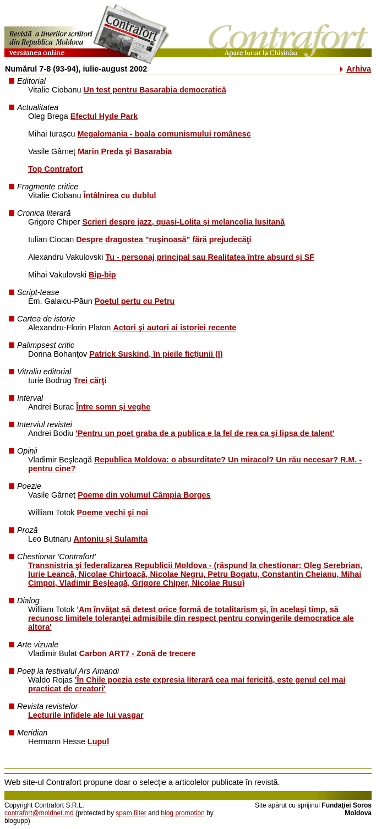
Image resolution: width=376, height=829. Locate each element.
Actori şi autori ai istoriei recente (174, 327)
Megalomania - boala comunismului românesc (164, 133)
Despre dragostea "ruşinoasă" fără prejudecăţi (163, 239)
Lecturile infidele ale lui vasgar (86, 715)
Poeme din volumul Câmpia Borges (144, 494)
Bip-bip (102, 274)
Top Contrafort (55, 169)
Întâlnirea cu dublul (120, 195)
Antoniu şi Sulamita (110, 539)
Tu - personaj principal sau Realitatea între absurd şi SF (210, 257)
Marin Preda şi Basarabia (125, 151)
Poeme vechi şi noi (113, 512)
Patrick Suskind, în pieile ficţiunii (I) (155, 354)
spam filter (131, 813)
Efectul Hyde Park (104, 116)
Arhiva (358, 68)
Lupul (98, 741)
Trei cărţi (89, 380)
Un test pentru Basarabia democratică (155, 89)
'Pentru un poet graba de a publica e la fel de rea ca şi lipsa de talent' (204, 433)
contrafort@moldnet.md (39, 813)
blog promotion (182, 813)
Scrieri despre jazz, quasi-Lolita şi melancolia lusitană (183, 221)
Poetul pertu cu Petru (135, 301)
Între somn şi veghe (113, 406)
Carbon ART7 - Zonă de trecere (137, 653)
